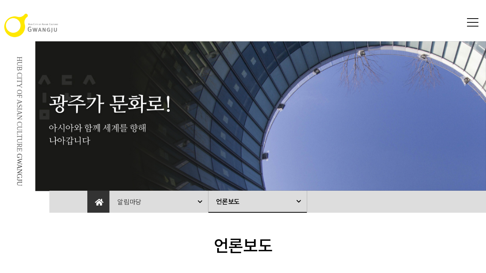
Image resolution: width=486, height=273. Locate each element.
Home (98, 202)
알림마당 (129, 201)
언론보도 (228, 201)
